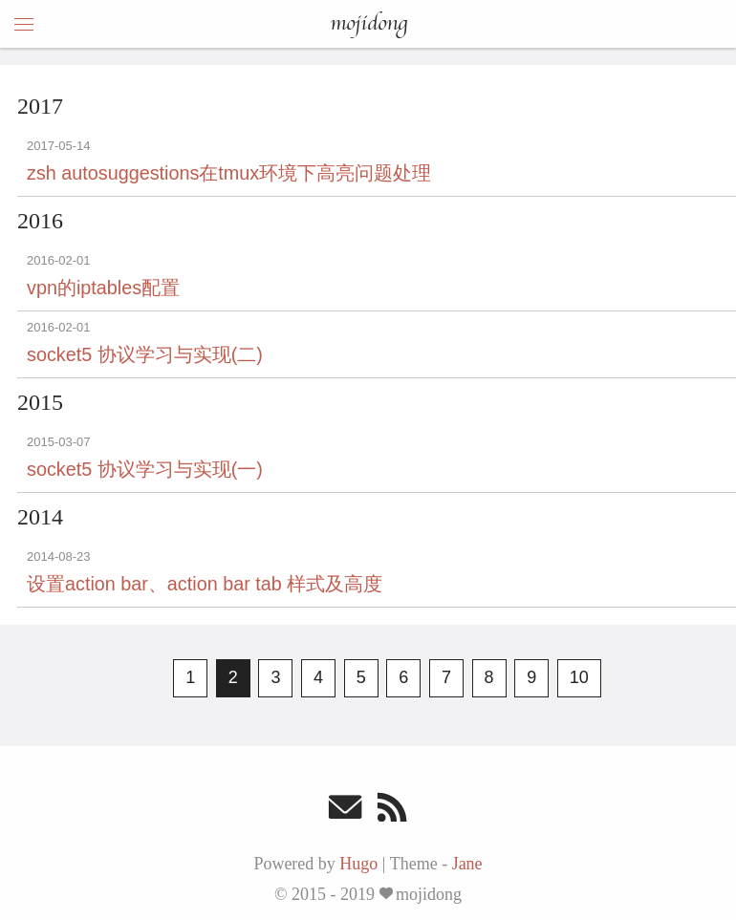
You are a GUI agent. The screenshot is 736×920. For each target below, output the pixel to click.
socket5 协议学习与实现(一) (145, 469)
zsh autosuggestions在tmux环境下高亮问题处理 (229, 172)
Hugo (358, 863)
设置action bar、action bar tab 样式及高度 (204, 583)
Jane (467, 863)
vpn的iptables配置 (103, 287)
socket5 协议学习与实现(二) (145, 354)
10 (579, 677)
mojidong (368, 23)
